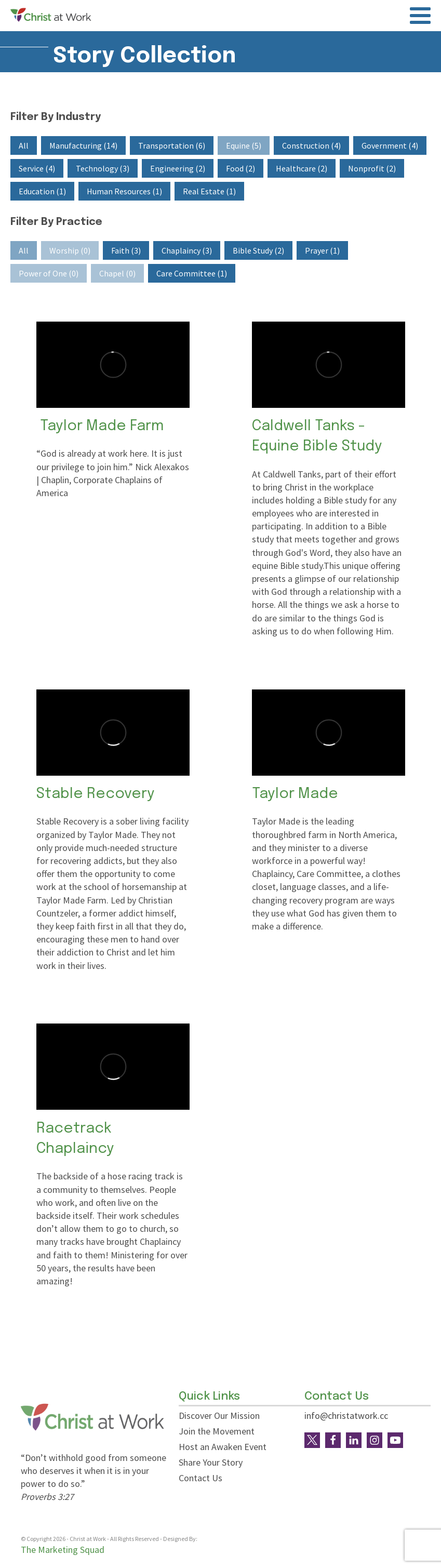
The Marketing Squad (62, 1550)
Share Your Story (211, 1462)
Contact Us (200, 1478)
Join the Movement (217, 1431)
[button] (23, 145)
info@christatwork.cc (346, 1415)
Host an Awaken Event (222, 1447)
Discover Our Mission (219, 1415)
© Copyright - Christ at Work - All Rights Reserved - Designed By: (109, 1539)
